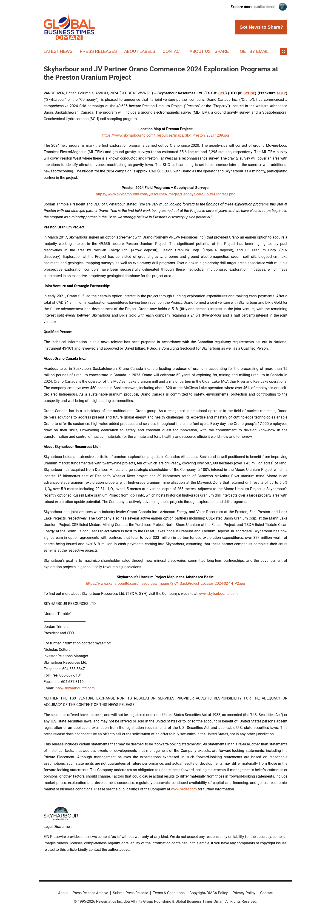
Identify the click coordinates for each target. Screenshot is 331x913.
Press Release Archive (90, 893)
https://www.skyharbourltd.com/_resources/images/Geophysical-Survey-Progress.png (165, 194)
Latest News (58, 51)
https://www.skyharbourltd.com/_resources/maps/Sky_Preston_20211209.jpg (165, 135)
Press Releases (98, 51)
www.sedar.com (184, 789)
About (63, 893)
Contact (172, 51)
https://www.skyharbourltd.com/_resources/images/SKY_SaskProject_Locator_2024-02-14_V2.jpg (165, 583)
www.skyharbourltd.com (218, 593)
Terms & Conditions (169, 893)
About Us (200, 51)
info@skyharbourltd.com (75, 688)
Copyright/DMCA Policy (208, 893)
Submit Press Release (130, 893)
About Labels (139, 51)
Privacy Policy (244, 893)
